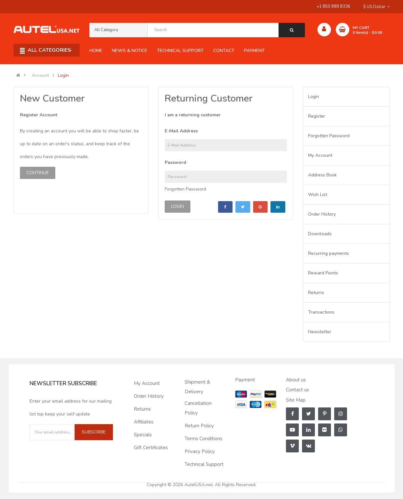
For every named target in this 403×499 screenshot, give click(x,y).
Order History (322, 214)
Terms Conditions (203, 438)
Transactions (321, 312)
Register (316, 116)
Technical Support (204, 464)
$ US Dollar (376, 7)
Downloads (320, 234)
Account (40, 75)
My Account (320, 155)
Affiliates (143, 422)
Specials (143, 435)
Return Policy (199, 426)
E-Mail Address (181, 131)
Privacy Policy (200, 451)
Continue (37, 173)
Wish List (317, 195)
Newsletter (319, 332)
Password (175, 162)
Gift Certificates (151, 447)
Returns (316, 293)
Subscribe (94, 432)
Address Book (322, 175)
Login (63, 75)
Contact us (297, 390)
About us (296, 380)
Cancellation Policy (198, 408)
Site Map (296, 400)
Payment (245, 380)
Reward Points (323, 273)
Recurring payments (328, 253)
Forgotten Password (185, 189)
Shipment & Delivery (197, 387)
